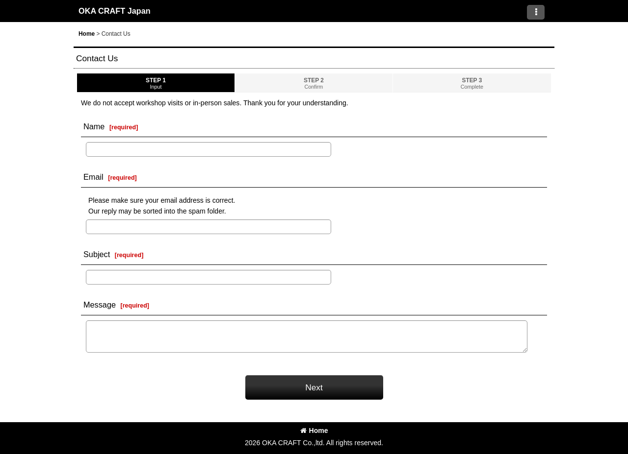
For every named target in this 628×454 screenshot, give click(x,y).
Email (93, 176)
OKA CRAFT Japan (114, 10)
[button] (536, 12)
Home (314, 430)
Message (99, 304)
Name (94, 126)
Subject (96, 254)
